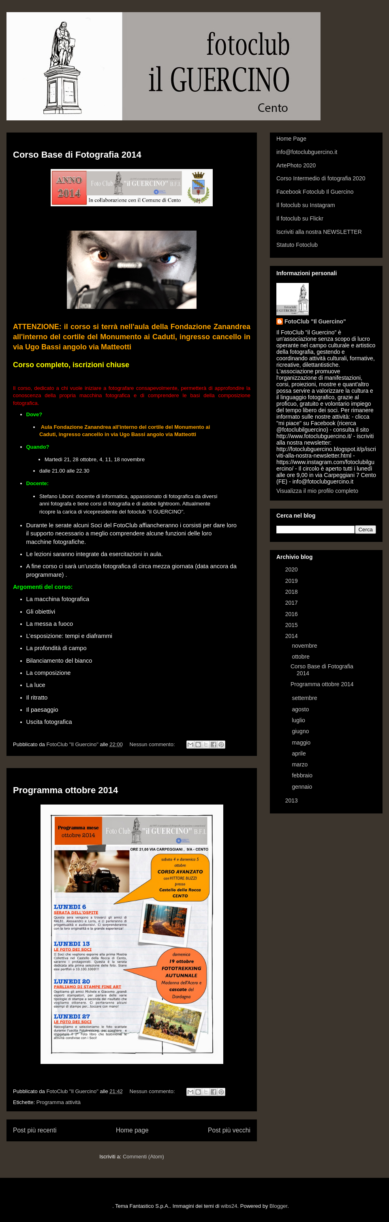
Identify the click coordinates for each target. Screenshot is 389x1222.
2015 (292, 625)
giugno (301, 731)
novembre (305, 645)
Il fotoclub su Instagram (305, 205)
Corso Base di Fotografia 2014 (77, 155)
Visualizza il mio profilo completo (317, 491)
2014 (292, 636)
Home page (132, 1130)
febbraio (303, 775)
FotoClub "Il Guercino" (315, 321)
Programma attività (58, 1102)
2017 (292, 602)
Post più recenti (34, 1130)
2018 (292, 592)
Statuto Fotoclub (297, 245)
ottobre (301, 656)
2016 (292, 614)
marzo (300, 764)
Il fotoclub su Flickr (299, 218)
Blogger (278, 1206)
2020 (292, 569)
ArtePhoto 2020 (296, 165)
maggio (302, 742)
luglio (299, 720)
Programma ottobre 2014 (65, 790)
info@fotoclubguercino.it (306, 152)
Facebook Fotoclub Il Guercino (315, 191)
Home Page (291, 138)
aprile (299, 753)
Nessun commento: (153, 744)
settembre (305, 698)
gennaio (303, 786)
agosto (301, 709)
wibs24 (229, 1206)
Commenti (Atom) (143, 1157)
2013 (292, 800)
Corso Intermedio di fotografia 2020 (320, 178)
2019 (292, 581)
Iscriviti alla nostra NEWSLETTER (319, 232)
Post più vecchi (229, 1130)
